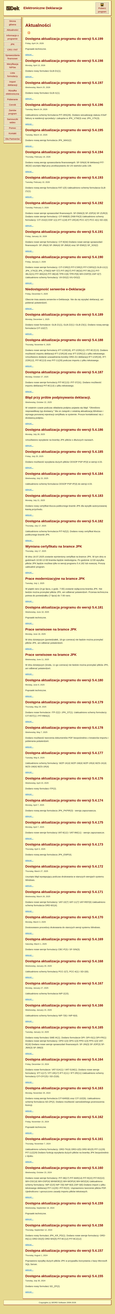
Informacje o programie (12, 37)
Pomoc (12, 128)
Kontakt (12, 133)
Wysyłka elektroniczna (12, 92)
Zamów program (12, 112)
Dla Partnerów (12, 139)
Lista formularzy (12, 75)
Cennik (12, 104)
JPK (12, 44)
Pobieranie (12, 99)
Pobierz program (102, 8)
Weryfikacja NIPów (12, 66)
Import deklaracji (12, 83)
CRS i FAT (12, 49)
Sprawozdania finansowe (12, 57)
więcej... (29, 54)
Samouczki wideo (12, 121)
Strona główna (12, 23)
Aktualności (12, 30)
